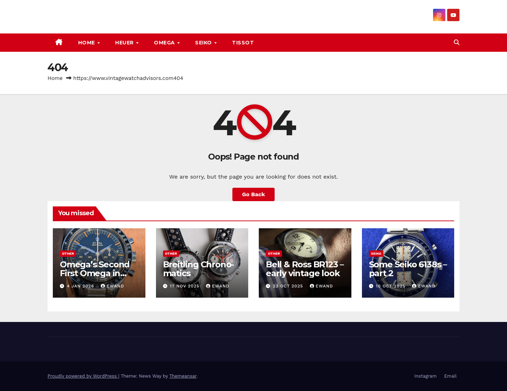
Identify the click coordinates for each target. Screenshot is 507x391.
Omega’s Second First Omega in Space (95, 273)
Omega (165, 42)
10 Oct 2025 (391, 286)
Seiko (204, 42)
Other (68, 253)
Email (450, 376)
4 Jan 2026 (81, 286)
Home (87, 42)
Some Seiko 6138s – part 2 (408, 268)
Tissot (243, 42)
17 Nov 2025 (185, 286)
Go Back (253, 194)
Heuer (125, 42)
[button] (456, 42)
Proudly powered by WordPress (83, 376)
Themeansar (182, 376)
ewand (112, 286)
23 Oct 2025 (289, 286)
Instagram (425, 376)
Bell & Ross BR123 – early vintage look (305, 268)
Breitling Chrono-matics (198, 268)
